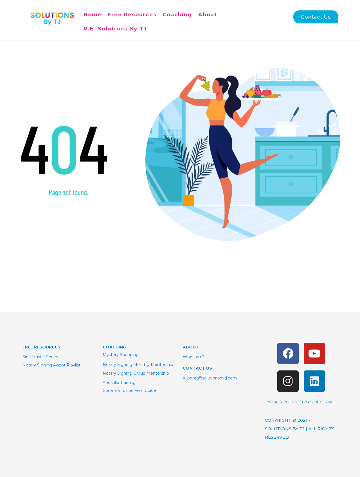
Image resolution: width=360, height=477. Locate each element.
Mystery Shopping (121, 354)
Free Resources (132, 15)
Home (93, 15)
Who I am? (193, 356)
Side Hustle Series (40, 356)
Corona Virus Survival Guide (129, 390)
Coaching (177, 15)
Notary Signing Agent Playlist (51, 365)
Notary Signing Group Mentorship (136, 373)
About (207, 15)
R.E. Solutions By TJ (115, 29)
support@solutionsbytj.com (210, 378)
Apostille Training (119, 382)
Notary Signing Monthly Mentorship (138, 364)
